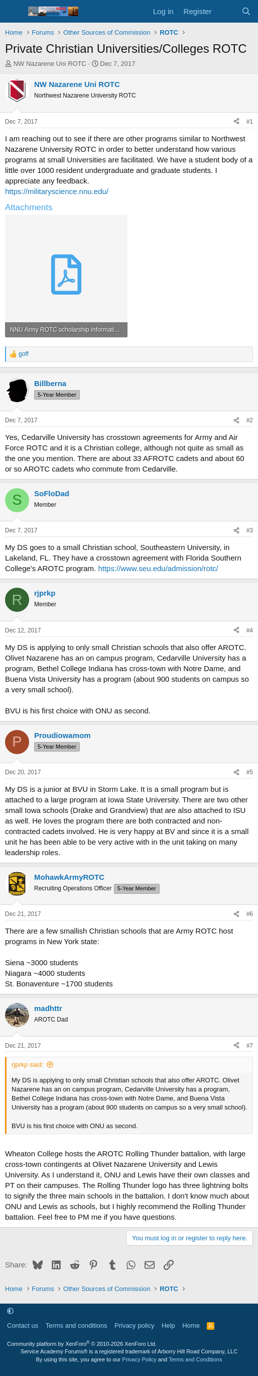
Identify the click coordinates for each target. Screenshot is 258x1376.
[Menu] (14, 12)
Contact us (22, 1325)
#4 (249, 630)
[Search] (246, 11)
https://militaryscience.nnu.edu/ (56, 191)
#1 (249, 121)
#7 (249, 1045)
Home (191, 1325)
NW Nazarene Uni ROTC (50, 63)
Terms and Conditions (195, 1359)
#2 (249, 420)
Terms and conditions (76, 1325)
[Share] (236, 122)
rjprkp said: (28, 1064)
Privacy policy (134, 1325)
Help (168, 1325)
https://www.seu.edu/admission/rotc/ (158, 568)
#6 (249, 914)
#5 (249, 772)
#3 (249, 530)
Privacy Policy (139, 1359)
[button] (10, 1311)
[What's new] (226, 11)
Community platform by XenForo (82, 1344)
